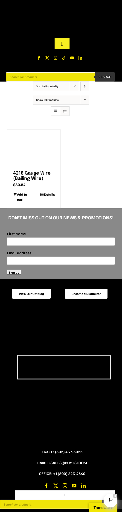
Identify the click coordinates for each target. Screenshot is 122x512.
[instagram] (55, 58)
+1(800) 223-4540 (69, 473)
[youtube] (72, 58)
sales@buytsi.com (68, 462)
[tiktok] (64, 58)
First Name (16, 233)
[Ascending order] (84, 86)
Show (47, 100)
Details (49, 194)
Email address (19, 252)
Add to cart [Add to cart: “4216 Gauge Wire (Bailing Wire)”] (22, 197)
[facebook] (39, 58)
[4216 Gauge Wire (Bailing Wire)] (34, 148)
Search (105, 77)
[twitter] (47, 58)
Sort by (47, 86)
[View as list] (64, 111)
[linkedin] (80, 58)
